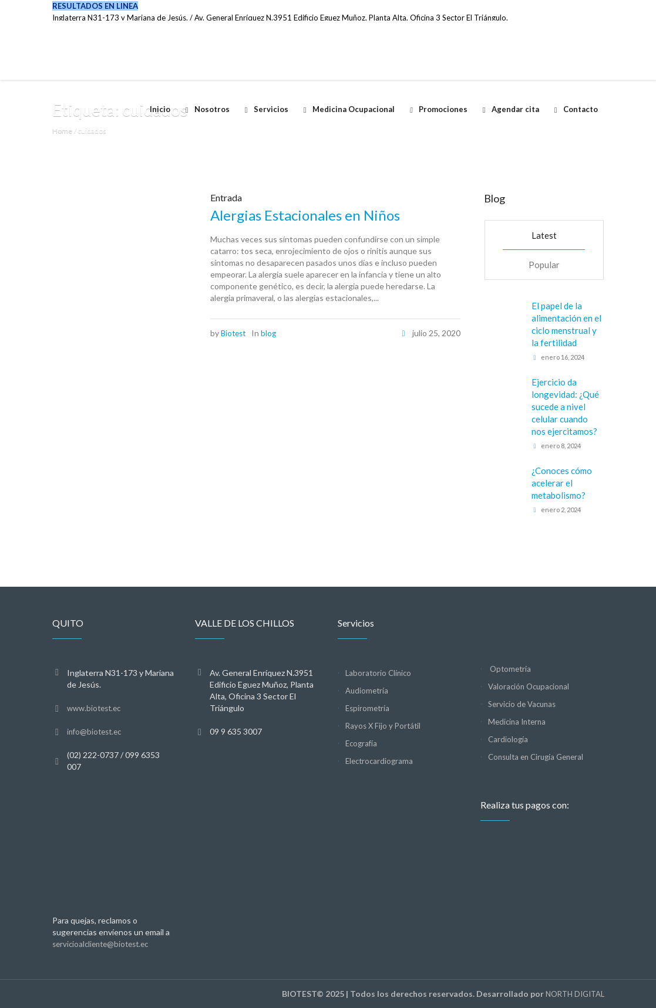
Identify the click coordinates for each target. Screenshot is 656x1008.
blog (268, 333)
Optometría (509, 669)
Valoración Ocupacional (528, 686)
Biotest (233, 333)
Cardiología (508, 739)
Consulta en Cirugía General (535, 757)
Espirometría (367, 708)
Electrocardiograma (379, 761)
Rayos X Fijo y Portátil (382, 725)
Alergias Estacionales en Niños (305, 215)
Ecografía (361, 743)
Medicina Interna (517, 721)
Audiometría (366, 690)
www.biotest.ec (93, 708)
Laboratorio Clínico (378, 673)
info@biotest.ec (94, 731)
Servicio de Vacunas (522, 704)
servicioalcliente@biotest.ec (100, 944)
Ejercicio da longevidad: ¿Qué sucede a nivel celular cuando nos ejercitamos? (565, 407)
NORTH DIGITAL (575, 994)
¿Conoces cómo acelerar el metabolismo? (561, 482)
